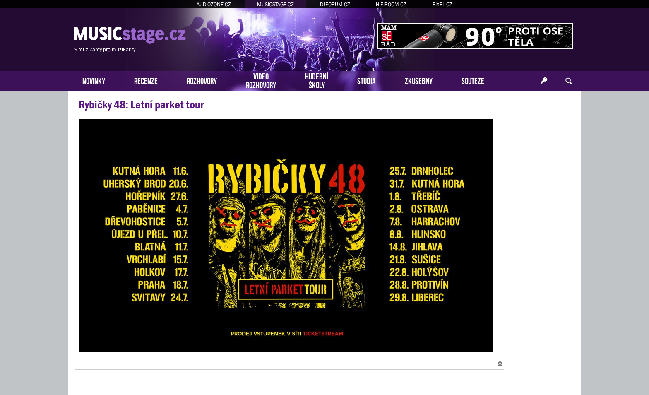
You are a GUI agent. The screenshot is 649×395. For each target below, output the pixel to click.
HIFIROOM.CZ (391, 4)
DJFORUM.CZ (335, 4)
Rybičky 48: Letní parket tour (141, 104)
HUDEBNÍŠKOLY (316, 80)
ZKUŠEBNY (419, 80)
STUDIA (366, 80)
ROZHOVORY (202, 80)
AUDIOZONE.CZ (214, 4)
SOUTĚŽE (473, 80)
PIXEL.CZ (442, 4)
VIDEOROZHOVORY (261, 80)
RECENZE (146, 80)
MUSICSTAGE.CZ (275, 4)
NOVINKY (93, 80)
